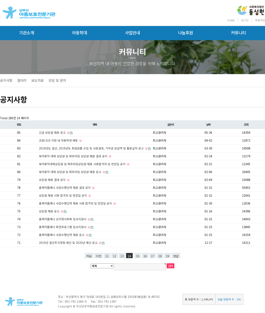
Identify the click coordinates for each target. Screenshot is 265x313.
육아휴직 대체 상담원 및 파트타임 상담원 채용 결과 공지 (73, 156)
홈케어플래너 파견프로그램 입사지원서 (63, 227)
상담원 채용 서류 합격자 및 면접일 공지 (63, 195)
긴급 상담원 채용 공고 (52, 132)
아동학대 (79, 33)
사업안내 (132, 33)
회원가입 (260, 20)
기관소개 (26, 33)
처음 (89, 256)
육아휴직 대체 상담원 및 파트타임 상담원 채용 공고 (70, 172)
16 (145, 256)
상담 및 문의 (57, 80)
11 (107, 256)
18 (160, 256)
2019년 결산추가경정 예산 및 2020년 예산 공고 (68, 243)
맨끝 (176, 256)
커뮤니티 (238, 33)
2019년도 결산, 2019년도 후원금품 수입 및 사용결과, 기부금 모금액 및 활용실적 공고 (92, 148)
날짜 (208, 124)
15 (137, 256)
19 (167, 256)
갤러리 (21, 80)
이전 (98, 256)
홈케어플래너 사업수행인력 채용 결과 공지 (65, 187)
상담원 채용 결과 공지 (52, 180)
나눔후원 (185, 33)
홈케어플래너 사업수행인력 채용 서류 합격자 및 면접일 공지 (76, 203)
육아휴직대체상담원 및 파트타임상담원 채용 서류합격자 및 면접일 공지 (82, 164)
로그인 (245, 20)
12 (114, 256)
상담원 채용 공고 (49, 211)
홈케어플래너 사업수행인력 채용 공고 (62, 235)
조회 (246, 124)
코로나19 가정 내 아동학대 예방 (59, 140)
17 (152, 256)
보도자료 (37, 80)
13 (122, 256)
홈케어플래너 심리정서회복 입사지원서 (63, 219)
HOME (231, 20)
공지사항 (6, 80)
